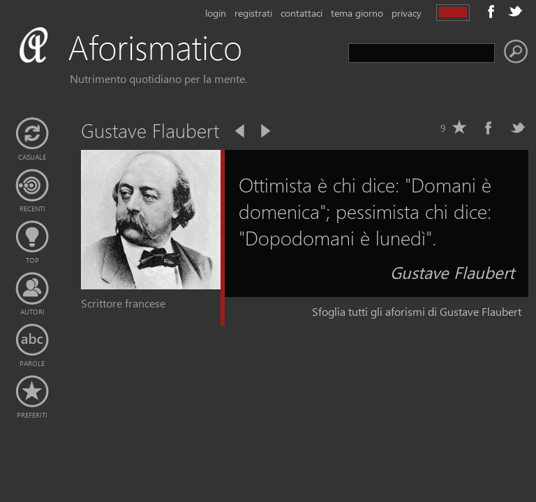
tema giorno (357, 13)
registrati (253, 13)
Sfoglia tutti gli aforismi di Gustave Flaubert (416, 311)
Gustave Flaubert (452, 272)
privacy (407, 13)
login (215, 13)
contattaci (301, 13)
